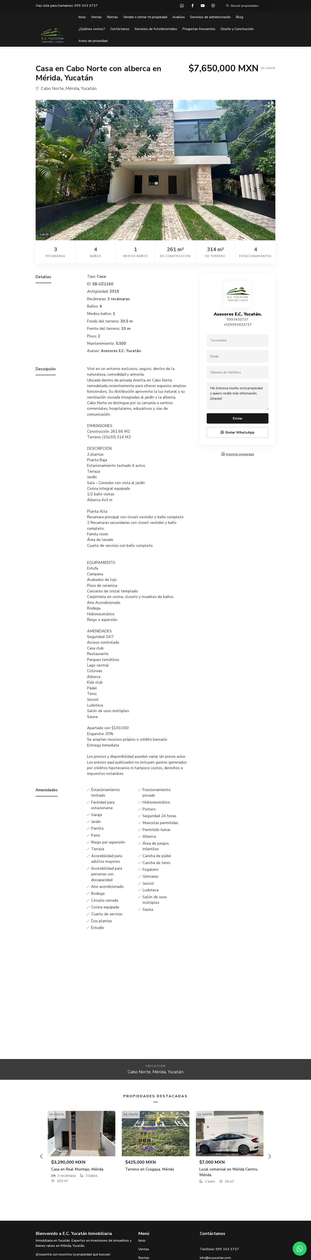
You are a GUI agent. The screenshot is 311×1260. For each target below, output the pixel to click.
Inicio (82, 17)
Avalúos (178, 17)
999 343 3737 (86, 5)
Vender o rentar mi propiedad (145, 17)
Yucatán (89, 88)
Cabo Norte (52, 88)
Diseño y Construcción (237, 29)
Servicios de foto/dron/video (156, 29)
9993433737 (237, 319)
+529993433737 (238, 324)
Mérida (72, 88)
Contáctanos (119, 29)
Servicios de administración (210, 17)
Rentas (112, 17)
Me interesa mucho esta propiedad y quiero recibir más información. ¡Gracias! (237, 396)
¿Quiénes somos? (91, 29)
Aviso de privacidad (93, 40)
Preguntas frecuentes (198, 29)
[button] (42, 1156)
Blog (239, 17)
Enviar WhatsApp (237, 432)
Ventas (96, 17)
